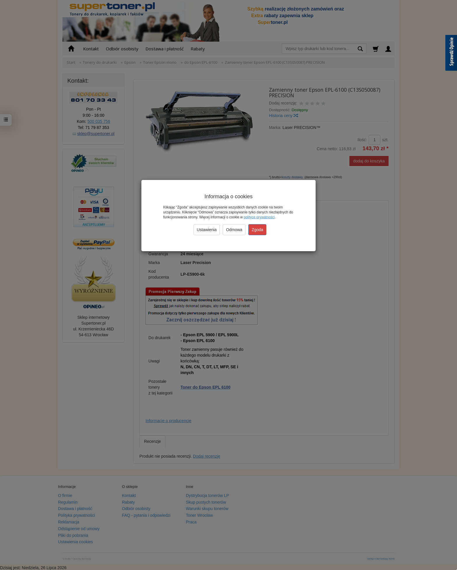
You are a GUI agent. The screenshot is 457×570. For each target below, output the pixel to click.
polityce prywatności (259, 217)
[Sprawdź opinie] (451, 54)
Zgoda (257, 229)
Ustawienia (207, 229)
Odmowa (234, 229)
